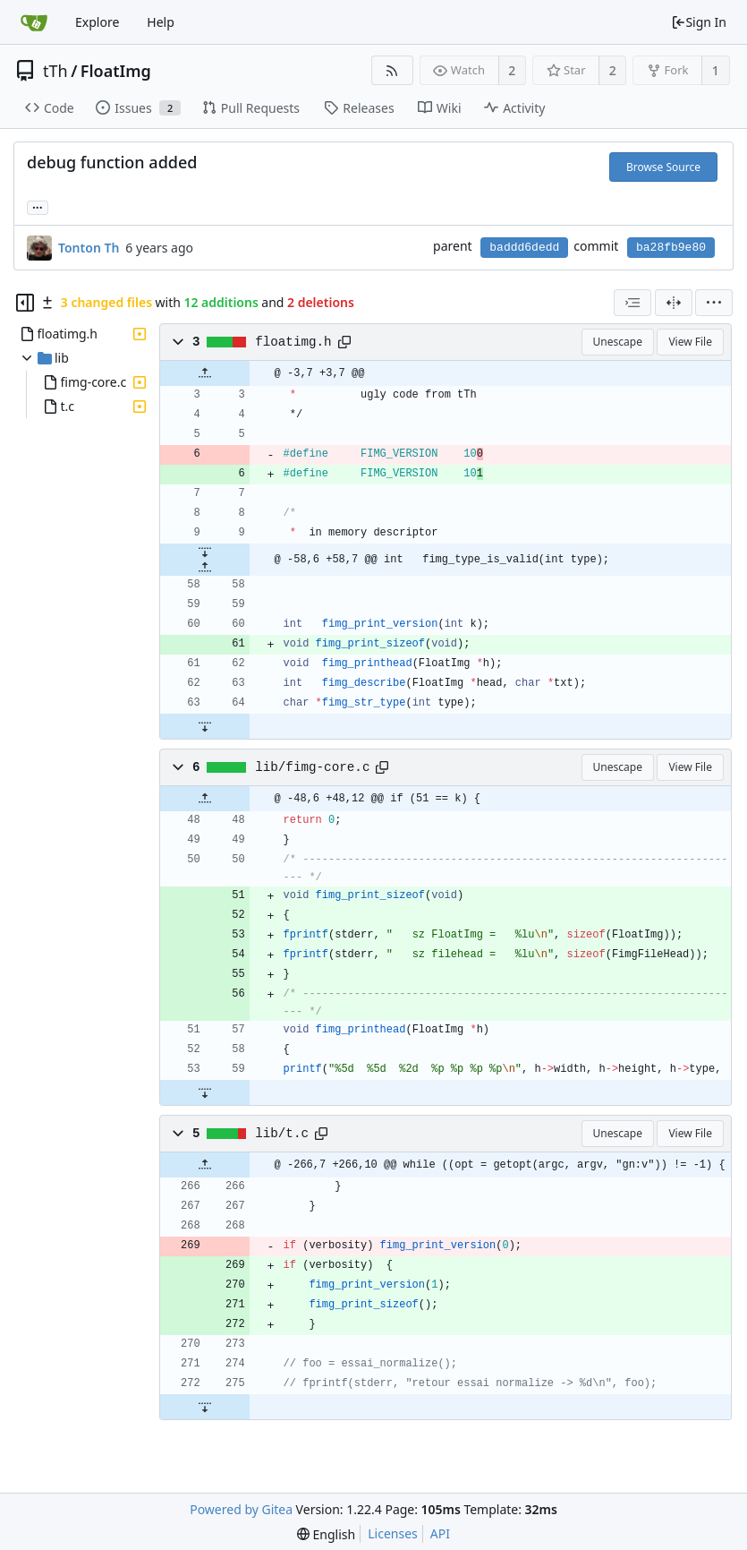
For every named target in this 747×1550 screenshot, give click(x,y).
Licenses (393, 1533)
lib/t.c (282, 1133)
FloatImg (116, 71)
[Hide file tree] (25, 303)
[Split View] (673, 302)
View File (690, 341)
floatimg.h (293, 342)
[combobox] (632, 302)
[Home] (34, 22)
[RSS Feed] (392, 70)
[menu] (714, 302)
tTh (55, 71)
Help (160, 21)
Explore (97, 21)
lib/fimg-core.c (312, 767)
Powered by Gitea (241, 1509)
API (440, 1533)
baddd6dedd (524, 247)
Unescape (617, 341)
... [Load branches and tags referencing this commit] (37, 206)
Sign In (698, 21)
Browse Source (663, 167)
